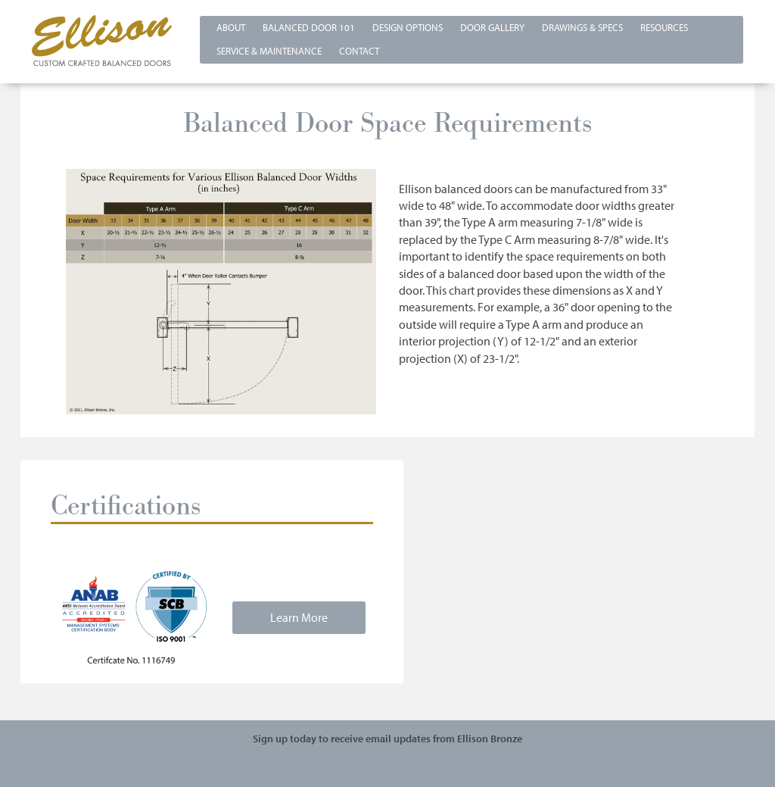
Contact (359, 51)
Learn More (299, 617)
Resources (664, 27)
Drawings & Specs (582, 27)
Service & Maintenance (269, 51)
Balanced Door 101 (309, 27)
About (230, 27)
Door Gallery (492, 27)
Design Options (407, 27)
